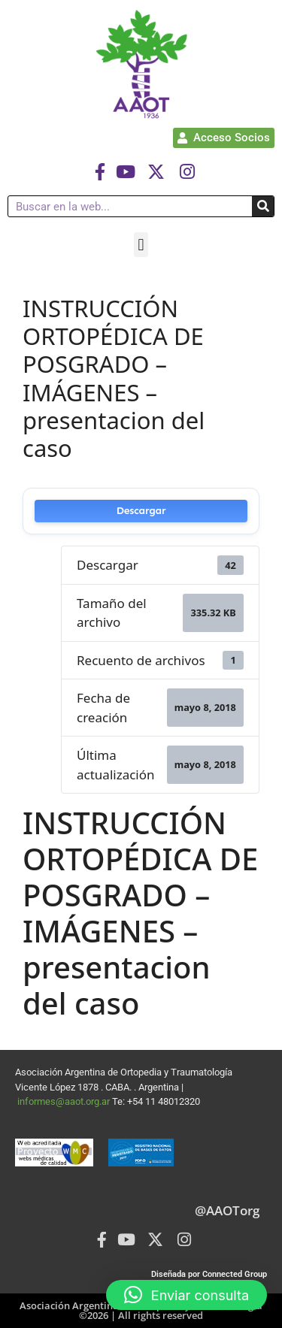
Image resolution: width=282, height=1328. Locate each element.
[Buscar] (263, 206)
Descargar (141, 510)
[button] (141, 244)
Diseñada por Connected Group (209, 1274)
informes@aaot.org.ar (64, 1101)
